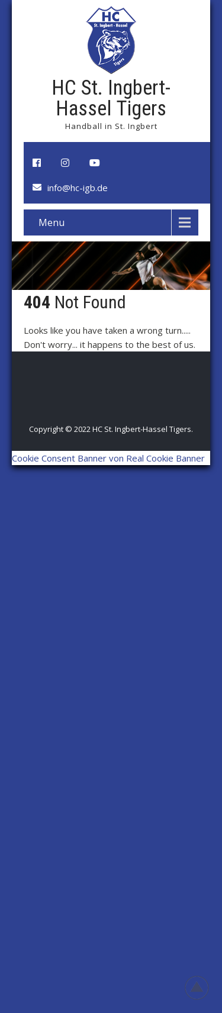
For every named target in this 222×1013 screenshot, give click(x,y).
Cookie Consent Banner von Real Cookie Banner (108, 458)
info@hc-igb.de (77, 187)
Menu (51, 222)
